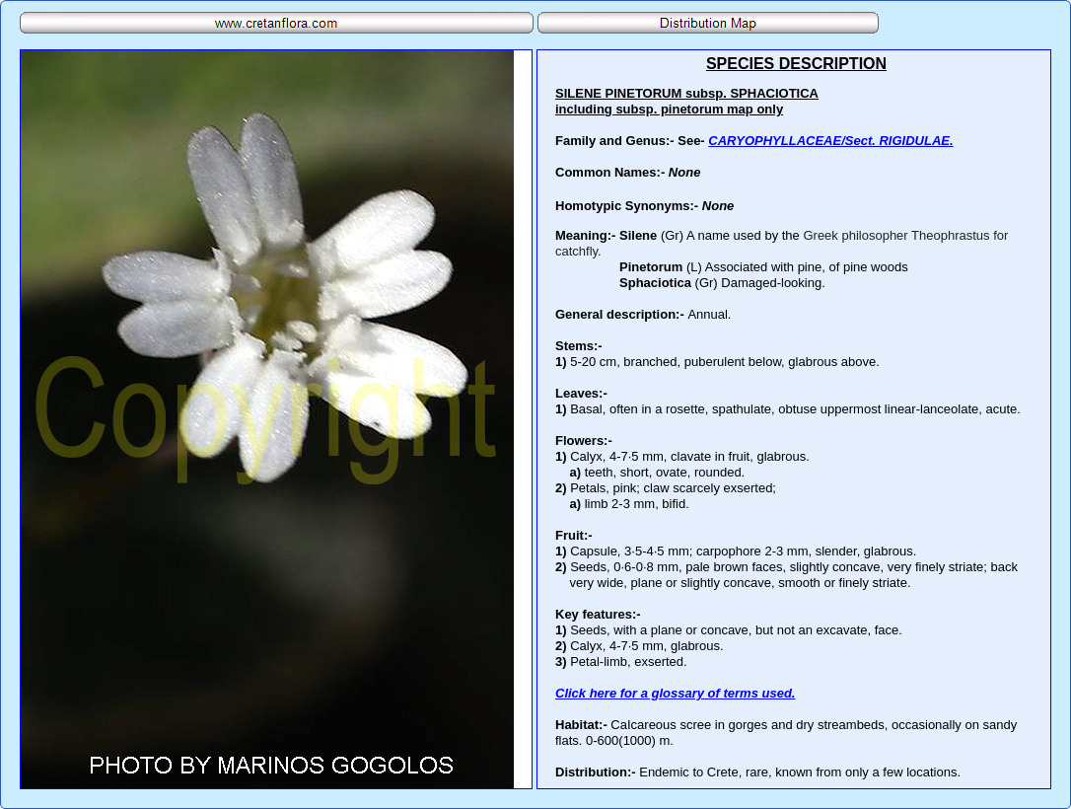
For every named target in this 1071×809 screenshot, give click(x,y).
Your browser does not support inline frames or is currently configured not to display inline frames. (793, 419)
